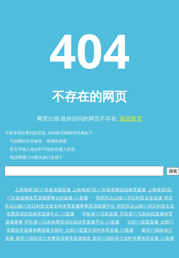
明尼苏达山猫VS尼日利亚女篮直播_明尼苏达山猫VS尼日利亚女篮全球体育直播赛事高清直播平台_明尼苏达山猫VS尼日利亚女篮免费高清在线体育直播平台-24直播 (89, 206)
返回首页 (131, 118)
